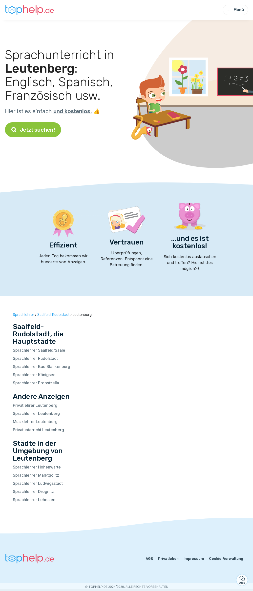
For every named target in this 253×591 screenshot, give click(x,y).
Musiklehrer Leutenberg (35, 421)
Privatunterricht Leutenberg (38, 429)
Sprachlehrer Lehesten (34, 499)
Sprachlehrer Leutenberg (36, 413)
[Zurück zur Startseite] (29, 10)
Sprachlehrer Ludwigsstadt (38, 483)
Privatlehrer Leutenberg (35, 405)
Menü (235, 9)
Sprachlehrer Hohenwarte (37, 467)
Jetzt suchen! (33, 129)
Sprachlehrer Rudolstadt (35, 358)
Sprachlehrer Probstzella (36, 382)
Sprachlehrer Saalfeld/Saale (39, 350)
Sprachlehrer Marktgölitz (36, 475)
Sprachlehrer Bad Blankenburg (41, 366)
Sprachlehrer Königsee (34, 374)
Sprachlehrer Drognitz (33, 491)
